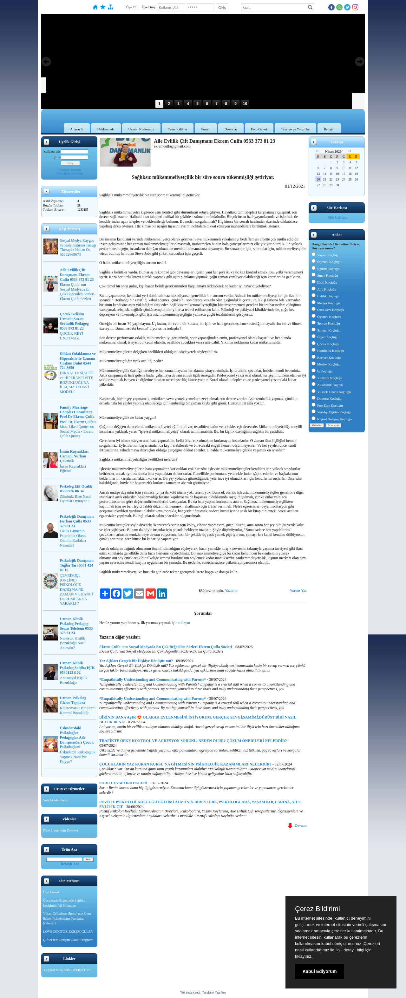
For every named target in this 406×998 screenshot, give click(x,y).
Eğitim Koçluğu (325, 269)
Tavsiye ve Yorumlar (295, 129)
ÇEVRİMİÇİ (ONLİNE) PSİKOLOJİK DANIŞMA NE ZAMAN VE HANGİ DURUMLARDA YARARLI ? (76, 589)
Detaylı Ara (70, 864)
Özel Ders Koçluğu (327, 310)
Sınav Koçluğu (324, 275)
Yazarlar (231, 590)
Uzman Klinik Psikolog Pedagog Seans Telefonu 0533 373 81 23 (76, 626)
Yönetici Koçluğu (326, 378)
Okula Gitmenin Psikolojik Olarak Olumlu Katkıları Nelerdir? (73, 538)
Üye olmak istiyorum (69, 173)
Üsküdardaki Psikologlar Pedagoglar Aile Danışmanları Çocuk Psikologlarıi (77, 737)
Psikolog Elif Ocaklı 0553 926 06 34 (76, 488)
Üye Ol (131, 7)
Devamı (297, 825)
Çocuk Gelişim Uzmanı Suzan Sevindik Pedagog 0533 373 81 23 (74, 321)
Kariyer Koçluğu (326, 357)
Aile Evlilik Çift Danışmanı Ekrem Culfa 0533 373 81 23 (77, 275)
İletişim (329, 129)
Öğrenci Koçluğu (326, 262)
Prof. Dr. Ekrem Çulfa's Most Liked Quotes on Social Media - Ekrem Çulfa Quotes (78, 429)
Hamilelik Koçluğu (327, 350)
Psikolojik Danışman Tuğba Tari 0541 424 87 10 (77, 565)
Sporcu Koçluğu (325, 323)
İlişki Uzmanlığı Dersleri (60, 830)
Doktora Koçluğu (326, 398)
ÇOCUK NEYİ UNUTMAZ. (71, 335)
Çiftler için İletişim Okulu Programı (68, 940)
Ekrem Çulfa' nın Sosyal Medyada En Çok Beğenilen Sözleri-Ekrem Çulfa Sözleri (78, 291)
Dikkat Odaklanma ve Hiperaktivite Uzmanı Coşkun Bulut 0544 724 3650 (78, 360)
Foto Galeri (259, 129)
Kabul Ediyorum (320, 971)
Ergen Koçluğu (324, 337)
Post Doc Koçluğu (327, 405)
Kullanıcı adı (51, 151)
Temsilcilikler (177, 129)
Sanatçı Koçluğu (325, 330)
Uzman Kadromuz (141, 129)
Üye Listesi (51, 892)
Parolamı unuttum (70, 169)
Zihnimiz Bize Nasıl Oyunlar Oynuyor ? (75, 498)
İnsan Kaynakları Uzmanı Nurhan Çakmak (74, 456)
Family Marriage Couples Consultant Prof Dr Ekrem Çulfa (77, 412)
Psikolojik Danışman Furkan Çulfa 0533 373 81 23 (77, 521)
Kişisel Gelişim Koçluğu (331, 419)
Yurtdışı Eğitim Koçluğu (331, 412)
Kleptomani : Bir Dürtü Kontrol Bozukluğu (77, 710)
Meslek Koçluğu (325, 364)
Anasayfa (76, 129)
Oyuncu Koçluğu (326, 316)
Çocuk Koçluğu (325, 344)
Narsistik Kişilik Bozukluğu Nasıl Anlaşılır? (73, 643)
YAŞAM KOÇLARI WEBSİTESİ (67, 970)
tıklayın (184, 622)
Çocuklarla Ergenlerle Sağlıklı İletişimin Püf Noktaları (64, 902)
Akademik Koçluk (327, 385)
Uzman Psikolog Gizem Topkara (73, 700)
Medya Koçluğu (325, 303)
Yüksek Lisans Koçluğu (331, 392)
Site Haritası (337, 217)
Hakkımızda (106, 129)
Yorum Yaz (298, 590)
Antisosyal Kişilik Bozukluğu (74, 680)
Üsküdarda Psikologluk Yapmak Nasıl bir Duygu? (77, 757)
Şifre (57, 157)
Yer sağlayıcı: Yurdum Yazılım (203, 992)
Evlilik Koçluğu (325, 296)
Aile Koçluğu (323, 289)
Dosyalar (231, 129)
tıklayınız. (303, 956)
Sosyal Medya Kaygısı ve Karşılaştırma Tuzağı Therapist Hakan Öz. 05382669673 (78, 247)
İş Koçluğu (322, 371)
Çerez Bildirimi (317, 909)
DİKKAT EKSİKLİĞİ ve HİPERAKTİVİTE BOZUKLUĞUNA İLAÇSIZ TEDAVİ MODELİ (77, 382)
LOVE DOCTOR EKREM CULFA (68, 931)
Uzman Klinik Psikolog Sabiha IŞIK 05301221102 (77, 668)
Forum (205, 129)
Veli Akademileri (55, 800)
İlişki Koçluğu (324, 282)
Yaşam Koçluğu (325, 255)
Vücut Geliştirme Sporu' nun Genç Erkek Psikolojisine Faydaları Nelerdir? (67, 918)
